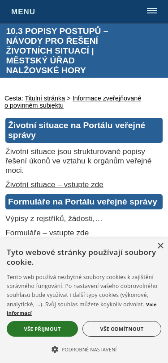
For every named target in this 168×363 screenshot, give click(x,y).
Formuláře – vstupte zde (47, 232)
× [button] (160, 246)
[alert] (84, 300)
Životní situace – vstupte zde (54, 184)
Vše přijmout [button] (42, 328)
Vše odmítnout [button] (122, 328)
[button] (84, 349)
